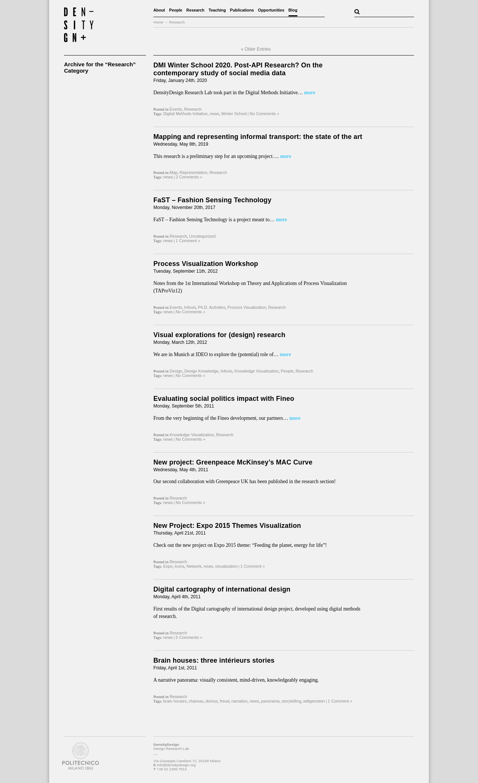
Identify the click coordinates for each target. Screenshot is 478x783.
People (175, 10)
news (214, 113)
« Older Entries (256, 49)
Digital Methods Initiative (185, 113)
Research (196, 10)
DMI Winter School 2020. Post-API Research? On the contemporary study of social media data (238, 69)
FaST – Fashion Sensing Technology (212, 200)
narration (239, 701)
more (309, 92)
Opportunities (271, 10)
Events (175, 109)
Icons (179, 566)
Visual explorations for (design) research (219, 335)
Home (158, 22)
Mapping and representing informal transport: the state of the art (257, 136)
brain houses (175, 701)
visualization (226, 566)
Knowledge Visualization (257, 371)
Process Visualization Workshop (205, 263)
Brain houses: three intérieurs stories (213, 660)
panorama (270, 701)
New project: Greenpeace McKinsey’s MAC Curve (232, 462)
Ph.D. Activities (211, 307)
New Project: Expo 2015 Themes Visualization (227, 525)
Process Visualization (246, 307)
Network (194, 566)
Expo (167, 566)
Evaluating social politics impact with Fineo (223, 398)
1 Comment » (188, 240)
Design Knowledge (201, 371)
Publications (242, 10)
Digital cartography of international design (221, 589)
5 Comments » (189, 637)
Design (175, 371)
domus (211, 701)
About (159, 10)
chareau (196, 701)
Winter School (233, 113)
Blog (293, 10)
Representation (193, 172)
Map (173, 172)
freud (224, 701)
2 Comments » (189, 177)
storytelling (291, 701)
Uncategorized (202, 236)
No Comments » (264, 113)
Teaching (217, 10)
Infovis (190, 307)
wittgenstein (314, 701)
